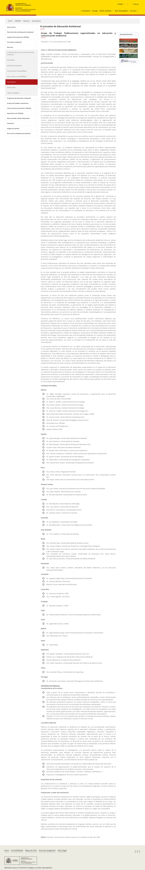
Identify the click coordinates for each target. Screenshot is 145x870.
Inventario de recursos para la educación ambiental (20, 53)
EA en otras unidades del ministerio (19, 133)
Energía (95, 11)
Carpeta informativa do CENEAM (18, 37)
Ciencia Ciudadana (13, 93)
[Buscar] (134, 4)
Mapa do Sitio (31, 850)
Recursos (26, 21)
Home (10, 21)
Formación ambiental (14, 42)
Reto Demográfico (121, 11)
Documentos (36, 21)
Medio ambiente (105, 11)
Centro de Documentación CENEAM (19, 108)
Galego (120, 4)
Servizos (133, 11)
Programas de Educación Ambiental (19, 98)
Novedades (11, 60)
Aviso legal (62, 850)
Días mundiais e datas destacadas (18, 118)
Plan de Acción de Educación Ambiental (20, 32)
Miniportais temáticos (14, 66)
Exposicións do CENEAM (15, 113)
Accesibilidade (17, 850)
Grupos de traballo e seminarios (17, 103)
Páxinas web (11, 87)
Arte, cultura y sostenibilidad (16, 76)
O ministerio (85, 11)
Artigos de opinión (13, 128)
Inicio (6, 850)
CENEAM (18, 21)
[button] (113, 11)
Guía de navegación (47, 850)
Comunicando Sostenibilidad (16, 71)
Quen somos (11, 27)
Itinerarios (10, 123)
